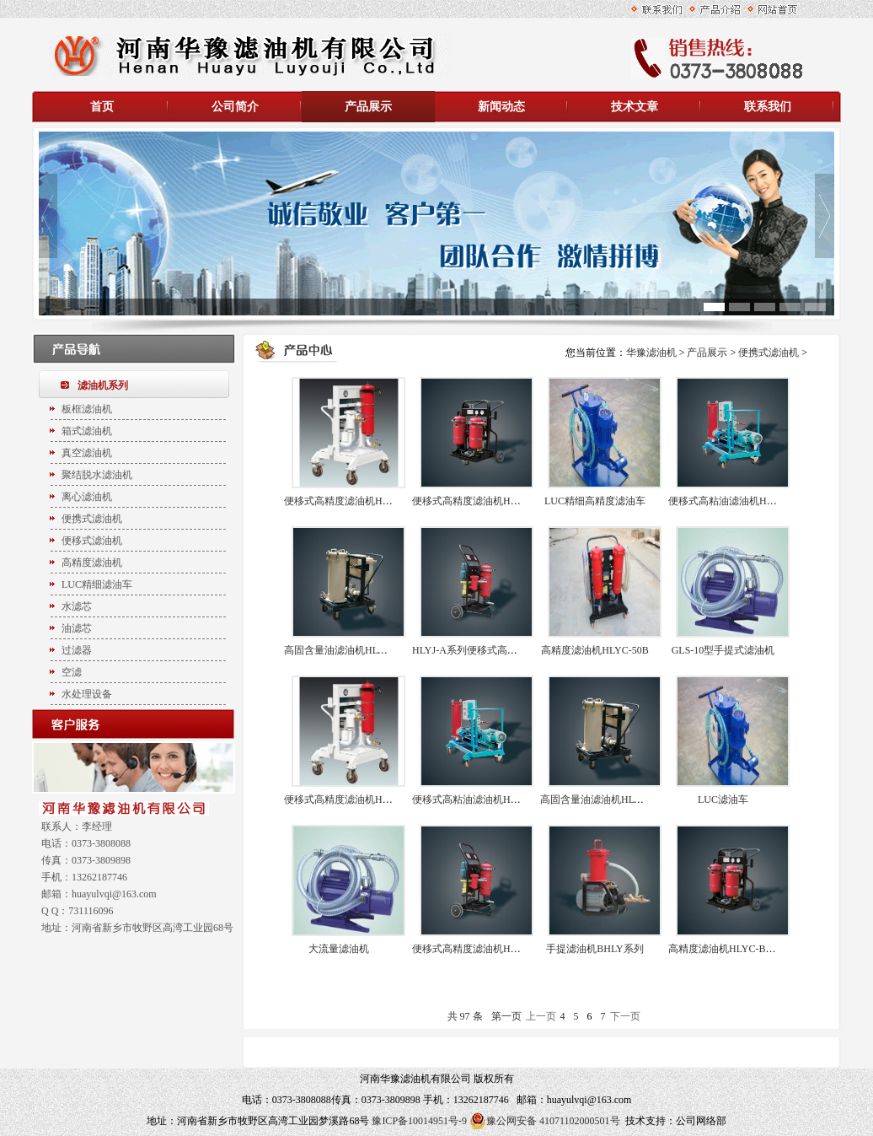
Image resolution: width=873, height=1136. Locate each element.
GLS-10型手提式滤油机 (723, 650)
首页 (102, 106)
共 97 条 (465, 1016)
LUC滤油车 (723, 799)
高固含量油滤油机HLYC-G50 (348, 650)
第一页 (506, 1016)
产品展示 (368, 106)
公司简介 (235, 106)
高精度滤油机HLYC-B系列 (726, 949)
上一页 (541, 1016)
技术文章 (634, 106)
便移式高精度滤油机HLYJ (341, 799)
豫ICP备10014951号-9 (419, 1121)
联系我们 (767, 106)
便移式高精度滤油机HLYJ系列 (479, 501)
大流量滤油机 (338, 949)
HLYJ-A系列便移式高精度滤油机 (485, 650)
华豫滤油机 (652, 352)
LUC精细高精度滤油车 (594, 501)
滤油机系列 (103, 385)
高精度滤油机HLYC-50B (594, 650)
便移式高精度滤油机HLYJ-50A (480, 949)
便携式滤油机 (768, 352)
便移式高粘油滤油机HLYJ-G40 (736, 501)
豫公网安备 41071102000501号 (544, 1120)
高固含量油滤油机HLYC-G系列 (609, 799)
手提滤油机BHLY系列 (594, 949)
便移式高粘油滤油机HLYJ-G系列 (485, 799)
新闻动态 (501, 106)
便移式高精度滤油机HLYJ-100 (350, 501)
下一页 (625, 1016)
